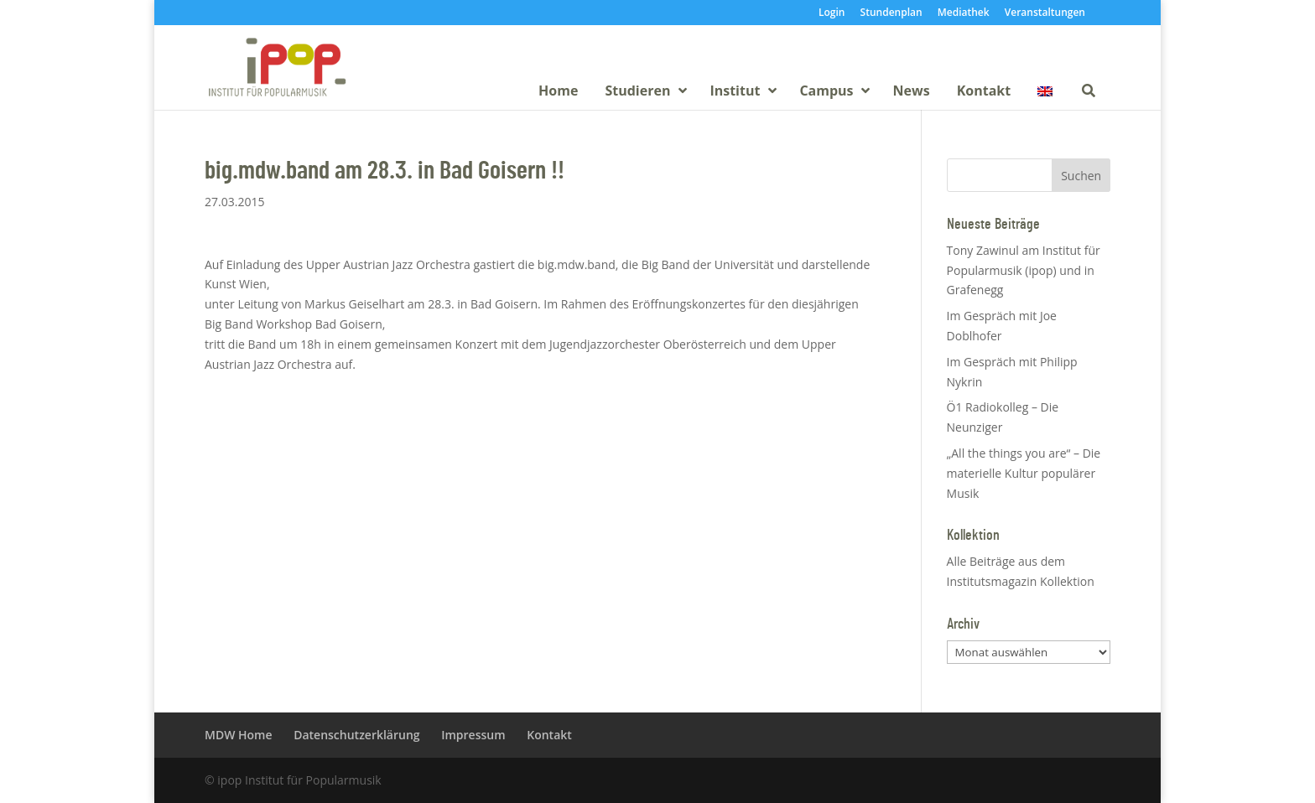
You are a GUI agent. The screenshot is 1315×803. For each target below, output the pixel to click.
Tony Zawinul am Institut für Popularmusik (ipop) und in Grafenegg (1023, 270)
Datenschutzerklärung (356, 735)
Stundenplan (891, 13)
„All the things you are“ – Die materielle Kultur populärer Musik (1024, 473)
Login (832, 13)
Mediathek (964, 13)
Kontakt (549, 735)
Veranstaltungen (1045, 13)
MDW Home (239, 735)
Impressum (473, 735)
